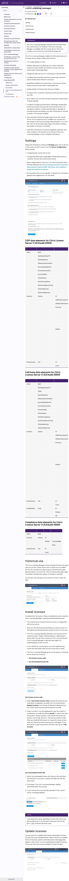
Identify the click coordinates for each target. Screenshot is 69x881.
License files (7, 33)
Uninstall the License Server (12, 48)
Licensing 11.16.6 (38, 6)
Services (6, 36)
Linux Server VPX (9, 80)
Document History (10, 96)
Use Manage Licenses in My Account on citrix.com (12, 57)
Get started (9, 87)
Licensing (7, 14)
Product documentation (15, 3)
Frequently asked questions (12, 23)
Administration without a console (11, 61)
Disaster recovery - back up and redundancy (13, 74)
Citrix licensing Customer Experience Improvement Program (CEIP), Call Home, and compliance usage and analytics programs (47, 167)
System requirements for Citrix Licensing (13, 20)
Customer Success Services (12, 38)
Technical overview (9, 26)
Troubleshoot (8, 77)
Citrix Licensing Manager (11, 54)
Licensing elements (9, 28)
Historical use (30, 26)
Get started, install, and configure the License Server (12, 41)
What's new (7, 17)
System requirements (12, 85)
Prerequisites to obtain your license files (12, 51)
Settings (28, 22)
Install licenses (30, 29)
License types (8, 31)
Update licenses (31, 32)
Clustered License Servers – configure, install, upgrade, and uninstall (13, 69)
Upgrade (6, 45)
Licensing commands (10, 65)
